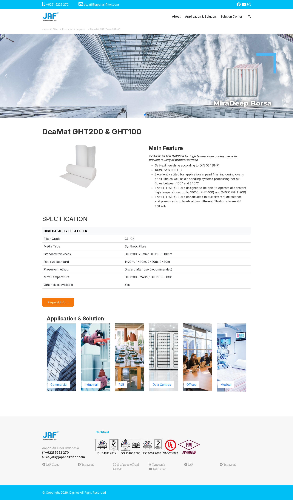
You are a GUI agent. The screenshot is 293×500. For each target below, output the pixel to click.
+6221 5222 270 (56, 4)
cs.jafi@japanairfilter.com (98, 4)
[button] (6, 76)
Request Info (57, 302)
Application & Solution (200, 16)
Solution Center (231, 16)
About (176, 16)
